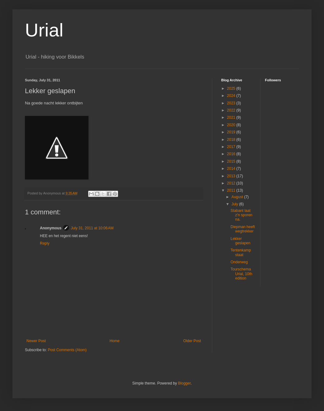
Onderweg (239, 262)
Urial (44, 30)
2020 (231, 125)
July (235, 204)
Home (115, 341)
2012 (231, 183)
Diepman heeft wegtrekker (243, 229)
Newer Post (36, 341)
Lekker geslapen (240, 241)
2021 (231, 117)
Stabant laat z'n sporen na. (241, 215)
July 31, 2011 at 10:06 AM (92, 228)
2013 (231, 176)
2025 (231, 88)
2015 (231, 161)
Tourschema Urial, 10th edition (241, 273)
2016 (231, 154)
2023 (231, 103)
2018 (231, 139)
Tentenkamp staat (241, 252)
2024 (231, 95)
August (237, 197)
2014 (231, 168)
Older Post (192, 341)
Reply (45, 243)
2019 (231, 132)
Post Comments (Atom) (67, 350)
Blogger (184, 383)
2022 (231, 110)
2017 (231, 147)
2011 (231, 190)
